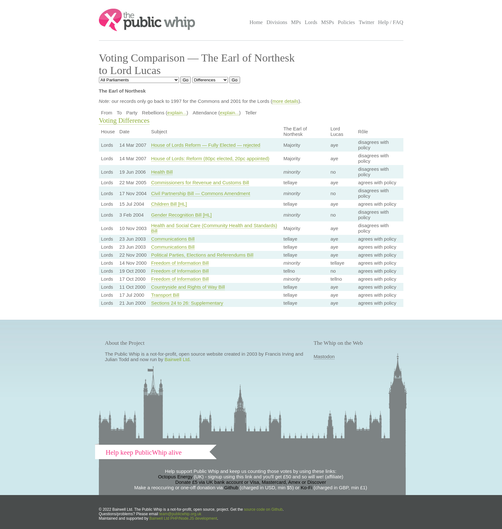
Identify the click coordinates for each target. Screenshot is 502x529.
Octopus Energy (175, 476)
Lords (311, 22)
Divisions (276, 22)
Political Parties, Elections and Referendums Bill (202, 255)
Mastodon (324, 356)
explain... (177, 112)
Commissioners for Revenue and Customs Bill (200, 182)
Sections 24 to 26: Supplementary (187, 303)
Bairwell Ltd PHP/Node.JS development (183, 518)
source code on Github (263, 509)
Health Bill (162, 172)
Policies (346, 22)
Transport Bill (165, 295)
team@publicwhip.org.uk (180, 514)
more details (285, 101)
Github (231, 487)
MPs (296, 22)
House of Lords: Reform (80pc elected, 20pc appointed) (210, 158)
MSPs (327, 22)
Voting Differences (124, 120)
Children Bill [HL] (169, 204)
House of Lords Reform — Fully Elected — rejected (205, 145)
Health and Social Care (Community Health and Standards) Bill (214, 228)
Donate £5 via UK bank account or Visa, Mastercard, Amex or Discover (250, 482)
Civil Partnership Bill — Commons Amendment (200, 193)
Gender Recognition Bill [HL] (181, 215)
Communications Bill (173, 239)
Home (256, 22)
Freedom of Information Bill (180, 263)
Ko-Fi (306, 487)
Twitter (366, 22)
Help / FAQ (390, 22)
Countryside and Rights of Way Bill (188, 287)
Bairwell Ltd (177, 359)
